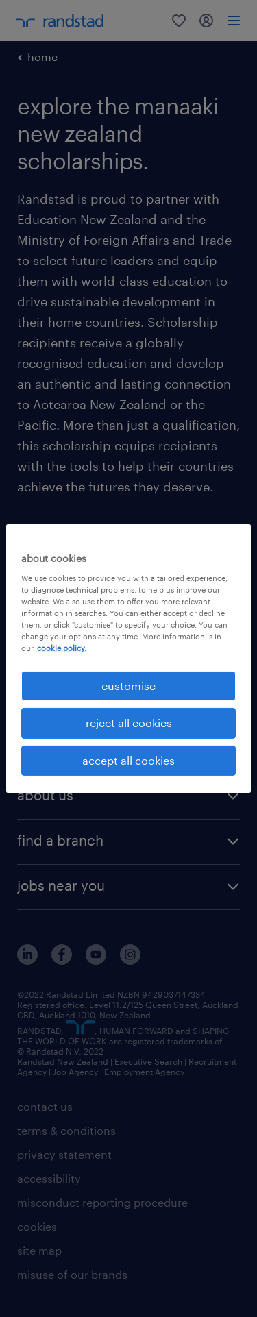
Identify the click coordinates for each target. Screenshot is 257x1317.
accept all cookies (128, 760)
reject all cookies (129, 722)
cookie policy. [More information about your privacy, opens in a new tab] (61, 647)
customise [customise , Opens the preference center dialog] (128, 685)
